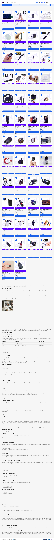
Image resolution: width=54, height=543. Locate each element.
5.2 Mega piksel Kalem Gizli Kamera (20, 64)
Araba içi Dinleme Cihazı (18, 85)
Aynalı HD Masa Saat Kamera (45, 148)
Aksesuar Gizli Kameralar (5, 65)
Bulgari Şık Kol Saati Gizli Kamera (32, 232)
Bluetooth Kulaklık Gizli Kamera (32, 190)
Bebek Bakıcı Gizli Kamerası (45, 169)
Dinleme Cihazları (4, 23)
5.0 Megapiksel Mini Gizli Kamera (6, 64)
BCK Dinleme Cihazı (5, 211)
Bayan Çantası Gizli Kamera (19, 169)
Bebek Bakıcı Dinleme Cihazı (32, 169)
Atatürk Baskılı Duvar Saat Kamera (20, 127)
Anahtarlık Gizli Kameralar (5, 149)
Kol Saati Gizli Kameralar (31, 233)
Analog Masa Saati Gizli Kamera (6, 106)
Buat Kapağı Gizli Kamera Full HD (7, 232)
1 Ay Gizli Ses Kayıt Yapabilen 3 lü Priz (46, 22)
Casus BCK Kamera (43, 253)
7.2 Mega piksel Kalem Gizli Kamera (7, 85)
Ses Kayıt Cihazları (9, 23)
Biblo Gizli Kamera (17, 190)
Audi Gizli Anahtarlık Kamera (6, 148)
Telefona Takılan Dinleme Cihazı (19, 22)
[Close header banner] (53, 0)
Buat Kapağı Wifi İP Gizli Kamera (19, 232)
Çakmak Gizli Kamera (44, 232)
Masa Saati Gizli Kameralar (5, 107)
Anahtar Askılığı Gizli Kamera (32, 85)
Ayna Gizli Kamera (30, 148)
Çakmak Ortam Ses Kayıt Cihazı (6, 253)
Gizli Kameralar (17, 44)
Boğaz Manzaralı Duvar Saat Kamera (33, 211)
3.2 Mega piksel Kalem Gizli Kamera (46, 43)
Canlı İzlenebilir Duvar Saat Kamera (33, 253)
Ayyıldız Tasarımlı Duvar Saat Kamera (7, 169)
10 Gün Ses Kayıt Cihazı (5, 22)
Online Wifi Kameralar (43, 128)
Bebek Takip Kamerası (5, 190)
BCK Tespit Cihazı (17, 211)
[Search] (24, 3)
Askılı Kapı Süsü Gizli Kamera (45, 106)
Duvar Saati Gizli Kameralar (18, 128)
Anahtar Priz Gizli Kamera (44, 85)
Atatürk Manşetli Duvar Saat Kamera (33, 127)
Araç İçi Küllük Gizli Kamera (32, 106)
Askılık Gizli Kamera (5, 127)
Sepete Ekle (7, 29)
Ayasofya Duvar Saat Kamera (19, 148)
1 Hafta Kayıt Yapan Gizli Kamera (19, 43)
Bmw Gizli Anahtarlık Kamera (45, 190)
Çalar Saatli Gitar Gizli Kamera (19, 253)
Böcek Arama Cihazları (18, 212)
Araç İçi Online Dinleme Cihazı (45, 64)
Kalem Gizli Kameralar (43, 44)
